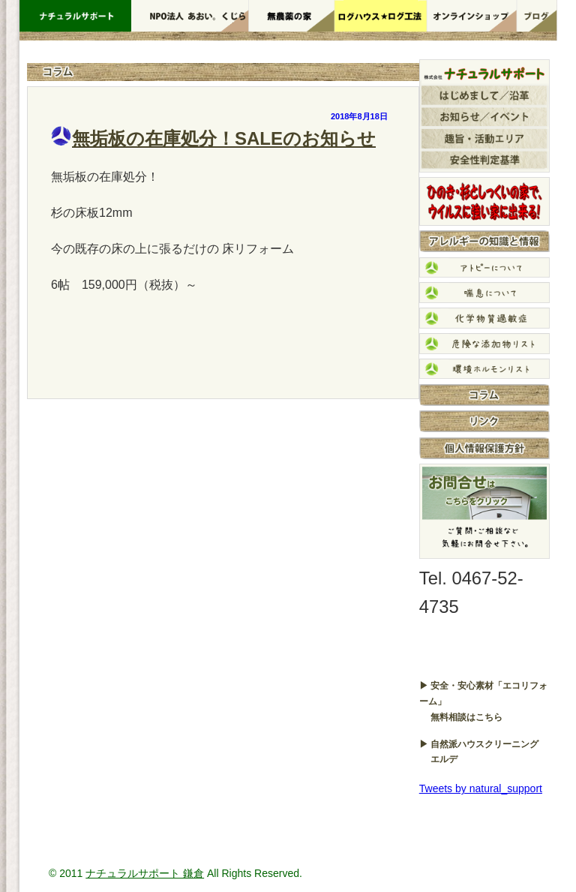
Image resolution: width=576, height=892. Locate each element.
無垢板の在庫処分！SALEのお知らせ (224, 138)
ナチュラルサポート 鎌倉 (145, 873)
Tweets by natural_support (480, 788)
